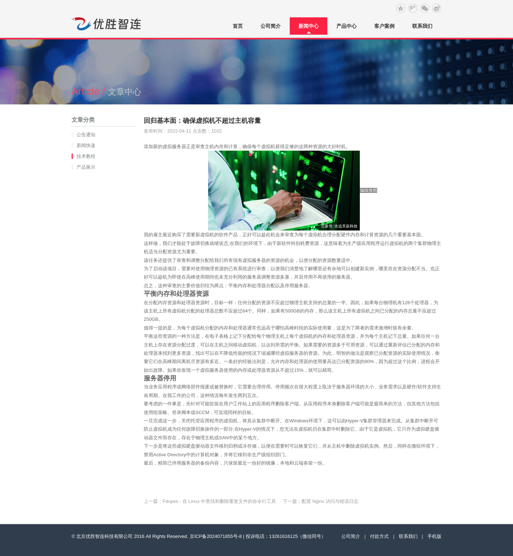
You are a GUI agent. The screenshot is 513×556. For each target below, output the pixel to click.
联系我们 (422, 26)
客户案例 (384, 26)
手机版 (434, 536)
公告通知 (86, 134)
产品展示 (86, 167)
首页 (238, 26)
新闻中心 (308, 26)
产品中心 (346, 26)
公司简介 (270, 26)
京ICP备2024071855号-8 (216, 536)
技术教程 (86, 156)
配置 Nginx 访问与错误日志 (330, 501)
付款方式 (379, 536)
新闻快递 (86, 145)
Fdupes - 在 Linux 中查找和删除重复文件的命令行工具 (219, 501)
